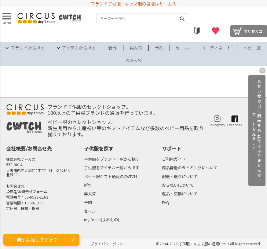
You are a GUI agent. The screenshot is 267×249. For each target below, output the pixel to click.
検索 (182, 18)
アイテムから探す (79, 48)
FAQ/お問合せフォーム (28, 191)
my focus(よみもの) (101, 219)
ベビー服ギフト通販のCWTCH (110, 176)
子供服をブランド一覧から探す (112, 159)
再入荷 (136, 48)
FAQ (165, 202)
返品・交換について (180, 193)
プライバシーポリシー (108, 243)
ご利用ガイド (174, 159)
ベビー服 (252, 48)
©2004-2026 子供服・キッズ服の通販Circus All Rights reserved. (208, 243)
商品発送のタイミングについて (190, 167)
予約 (159, 48)
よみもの (133, 60)
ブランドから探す (28, 48)
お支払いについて (178, 185)
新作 (112, 48)
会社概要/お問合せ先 (29, 148)
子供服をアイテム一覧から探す (111, 167)
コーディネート (216, 48)
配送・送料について (180, 176)
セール (182, 48)
